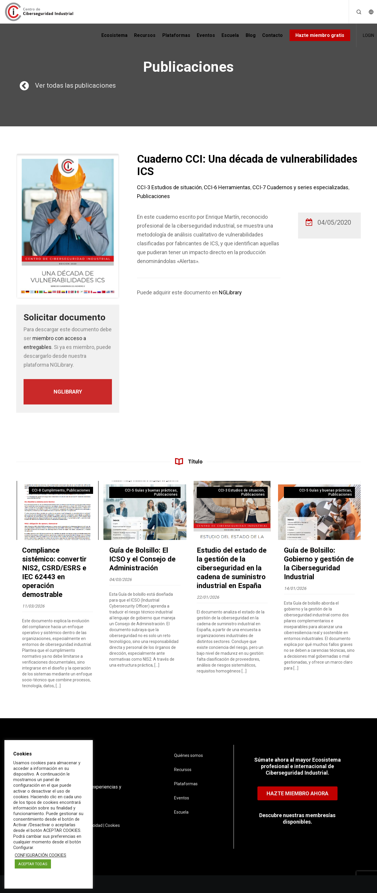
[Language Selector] (368, 12)
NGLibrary (230, 292)
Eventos (181, 798)
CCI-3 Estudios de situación (169, 187)
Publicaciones (153, 196)
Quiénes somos (188, 755)
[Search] (355, 12)
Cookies (112, 825)
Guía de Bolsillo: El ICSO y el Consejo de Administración (142, 559)
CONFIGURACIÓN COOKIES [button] (40, 855)
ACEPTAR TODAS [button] (32, 864)
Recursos (182, 769)
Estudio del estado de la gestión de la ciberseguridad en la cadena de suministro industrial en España (232, 568)
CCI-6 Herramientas (227, 187)
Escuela (181, 812)
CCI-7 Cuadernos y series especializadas (300, 187)
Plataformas (186, 783)
